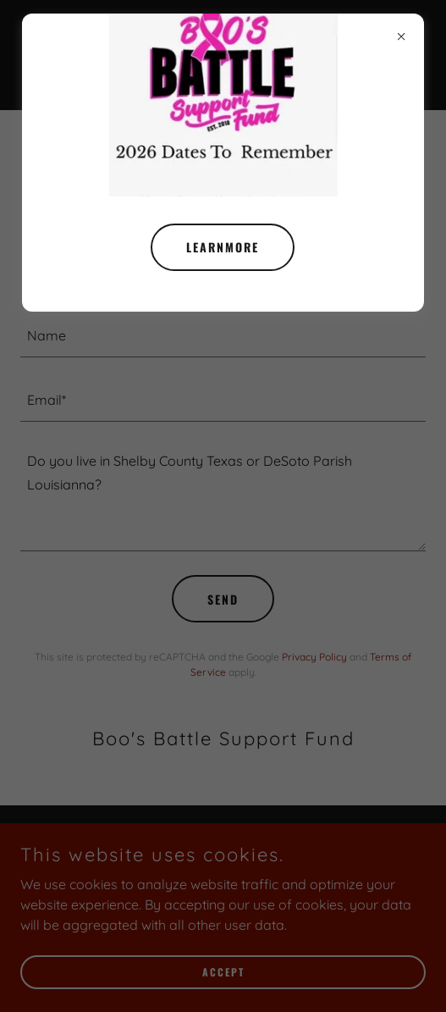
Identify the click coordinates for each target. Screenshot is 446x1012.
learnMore (222, 247)
